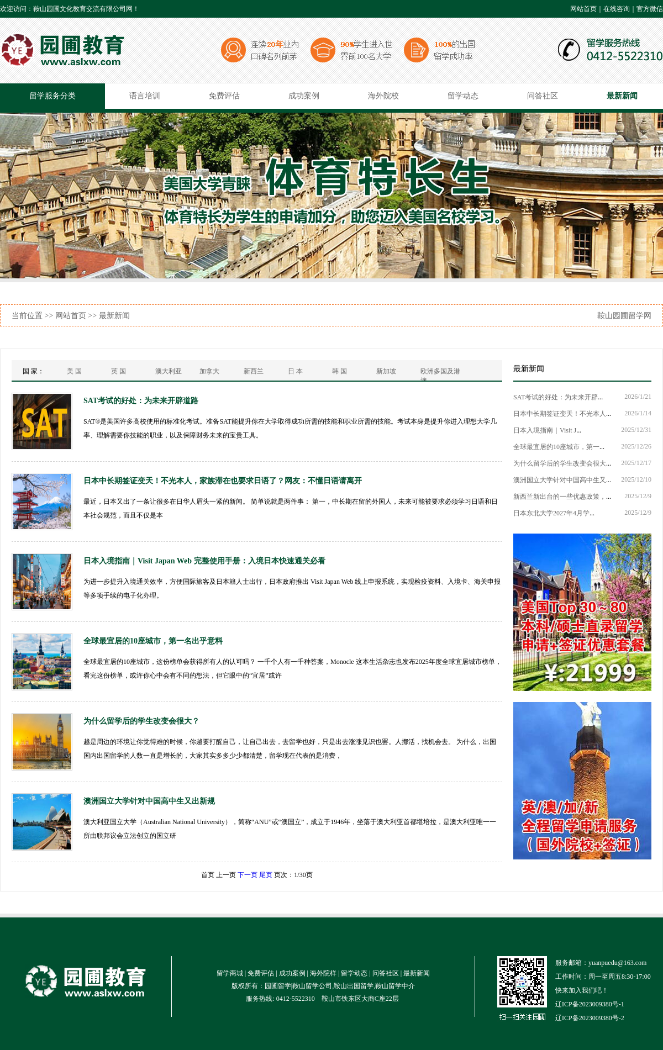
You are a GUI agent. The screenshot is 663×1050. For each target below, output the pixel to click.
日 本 (295, 371)
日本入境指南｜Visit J (544, 430)
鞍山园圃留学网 (624, 316)
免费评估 (224, 96)
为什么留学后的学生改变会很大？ (141, 721)
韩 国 (339, 371)
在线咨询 (616, 9)
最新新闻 (622, 96)
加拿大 (209, 371)
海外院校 (383, 96)
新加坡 (386, 371)
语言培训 (144, 96)
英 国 (118, 371)
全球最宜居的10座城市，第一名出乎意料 (153, 641)
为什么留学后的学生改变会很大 (559, 463)
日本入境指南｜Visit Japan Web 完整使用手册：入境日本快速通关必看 (204, 561)
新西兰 (254, 371)
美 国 (74, 371)
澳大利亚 (168, 371)
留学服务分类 (52, 96)
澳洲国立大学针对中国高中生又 (559, 480)
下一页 (247, 875)
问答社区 (542, 96)
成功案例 (303, 96)
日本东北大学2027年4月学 (551, 513)
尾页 (265, 875)
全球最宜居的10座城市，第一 (556, 447)
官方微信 (649, 9)
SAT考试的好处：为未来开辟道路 (140, 401)
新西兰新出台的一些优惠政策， (559, 496)
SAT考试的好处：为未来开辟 (555, 397)
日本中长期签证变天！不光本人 (559, 414)
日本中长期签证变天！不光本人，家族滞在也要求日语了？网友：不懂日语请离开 (222, 481)
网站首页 (583, 9)
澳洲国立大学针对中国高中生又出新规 (149, 801)
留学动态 (463, 96)
